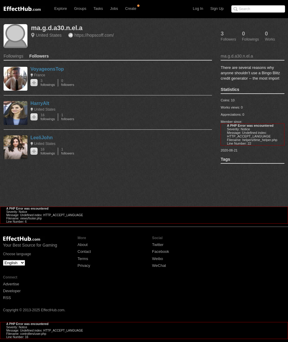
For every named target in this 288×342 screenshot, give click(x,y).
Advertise (11, 284)
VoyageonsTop (47, 69)
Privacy (84, 265)
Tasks (98, 9)
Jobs (114, 9)
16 (48, 117)
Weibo (157, 258)
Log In (198, 9)
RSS (7, 297)
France (39, 75)
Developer (12, 291)
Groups (80, 9)
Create (131, 9)
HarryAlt (39, 103)
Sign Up (217, 9)
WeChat (159, 265)
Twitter (157, 244)
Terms (83, 258)
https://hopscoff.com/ (94, 35)
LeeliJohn (41, 137)
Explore (60, 9)
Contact (84, 251)
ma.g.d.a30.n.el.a (57, 28)
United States (48, 35)
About (83, 244)
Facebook (160, 251)
